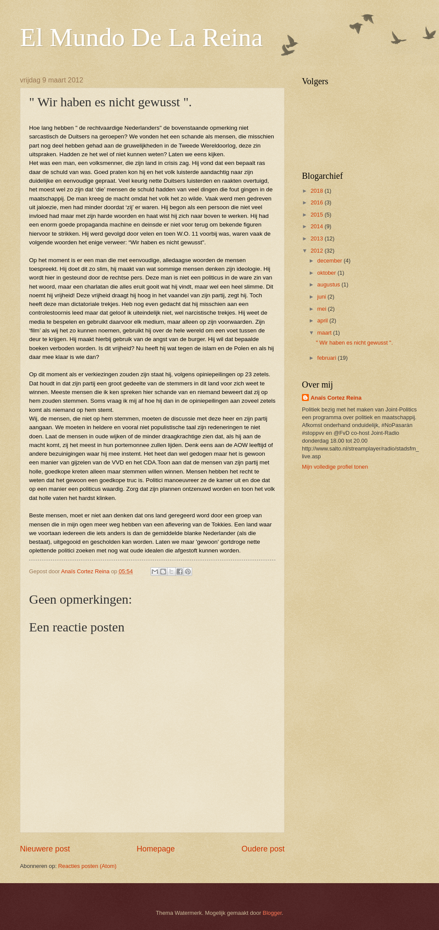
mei (322, 309)
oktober (327, 272)
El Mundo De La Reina (141, 37)
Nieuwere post (45, 849)
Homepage (156, 849)
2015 (317, 214)
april (323, 320)
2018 (317, 190)
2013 (317, 238)
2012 (317, 250)
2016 (317, 202)
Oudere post (263, 849)
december (330, 260)
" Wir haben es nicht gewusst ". (354, 342)
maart (325, 332)
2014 (317, 226)
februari (327, 358)
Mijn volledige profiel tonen (335, 466)
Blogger (272, 913)
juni (322, 296)
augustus (329, 284)
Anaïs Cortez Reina (336, 397)
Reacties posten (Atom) (87, 866)
